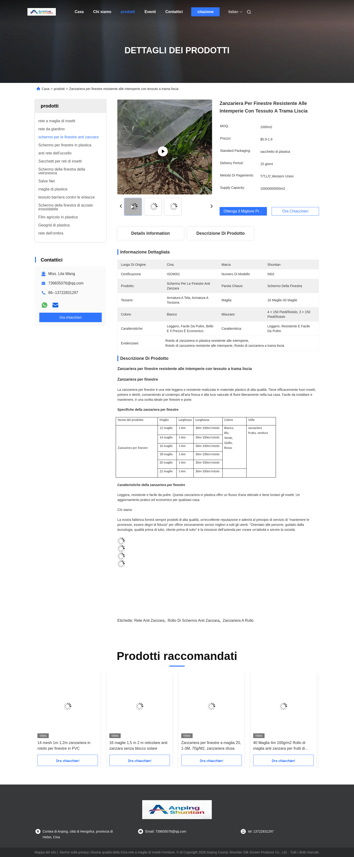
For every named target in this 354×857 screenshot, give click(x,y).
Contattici (174, 12)
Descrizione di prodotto (220, 233)
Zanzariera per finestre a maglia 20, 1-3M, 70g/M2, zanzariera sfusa (211, 745)
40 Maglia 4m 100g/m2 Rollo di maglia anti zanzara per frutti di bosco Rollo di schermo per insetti (281, 746)
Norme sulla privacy (74, 852)
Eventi (150, 12)
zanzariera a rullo (238, 620)
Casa (79, 12)
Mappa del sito (45, 852)
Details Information (150, 233)
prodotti (128, 12)
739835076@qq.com (66, 283)
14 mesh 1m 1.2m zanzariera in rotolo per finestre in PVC (63, 745)
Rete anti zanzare (149, 620)
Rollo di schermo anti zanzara (194, 620)
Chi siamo (102, 12)
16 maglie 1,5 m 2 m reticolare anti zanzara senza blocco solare (138, 745)
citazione (205, 12)
